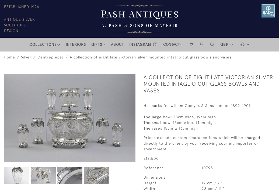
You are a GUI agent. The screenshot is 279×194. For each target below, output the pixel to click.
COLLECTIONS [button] (43, 44)
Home (9, 57)
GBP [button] (225, 44)
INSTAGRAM (143, 44)
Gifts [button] (96, 44)
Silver (26, 57)
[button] (212, 44)
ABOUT (117, 44)
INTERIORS (76, 44)
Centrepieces (50, 57)
